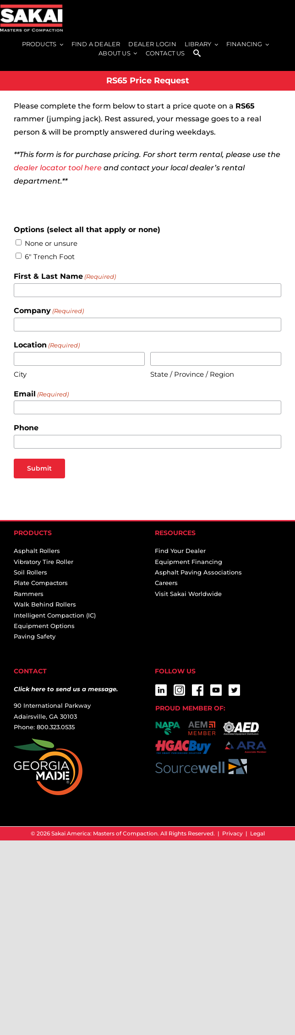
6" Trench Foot (50, 256)
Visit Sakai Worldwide (188, 593)
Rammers (29, 593)
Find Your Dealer (180, 550)
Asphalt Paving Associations (198, 572)
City (20, 374)
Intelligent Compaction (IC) (55, 615)
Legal (257, 833)
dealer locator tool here (58, 167)
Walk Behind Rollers (45, 604)
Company (49, 311)
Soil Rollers (30, 572)
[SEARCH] (197, 54)
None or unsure (51, 243)
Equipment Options (44, 625)
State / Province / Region (192, 374)
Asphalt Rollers (37, 550)
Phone (26, 427)
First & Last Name (65, 276)
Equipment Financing (188, 561)
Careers (166, 582)
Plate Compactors (41, 582)
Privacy (232, 833)
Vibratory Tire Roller (43, 561)
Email (41, 394)
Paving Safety (34, 636)
